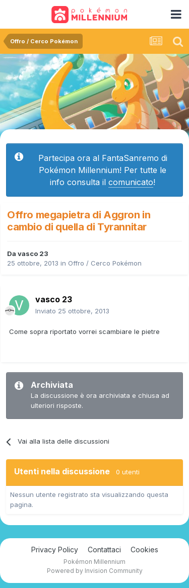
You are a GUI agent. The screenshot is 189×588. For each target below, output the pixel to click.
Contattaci (104, 549)
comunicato (130, 182)
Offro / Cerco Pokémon (105, 263)
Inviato (72, 311)
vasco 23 (33, 253)
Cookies (144, 549)
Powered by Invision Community (95, 570)
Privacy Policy (54, 549)
